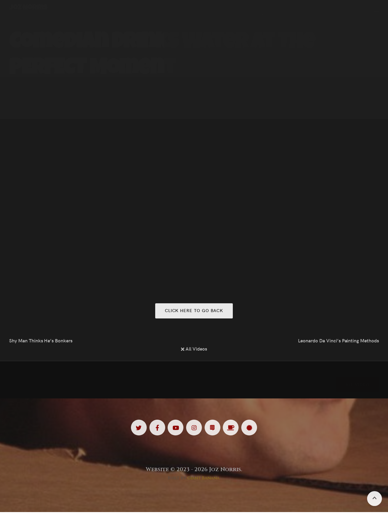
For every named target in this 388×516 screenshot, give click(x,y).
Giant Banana (203, 482)
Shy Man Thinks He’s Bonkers (40, 341)
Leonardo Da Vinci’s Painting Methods (338, 341)
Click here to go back (194, 311)
